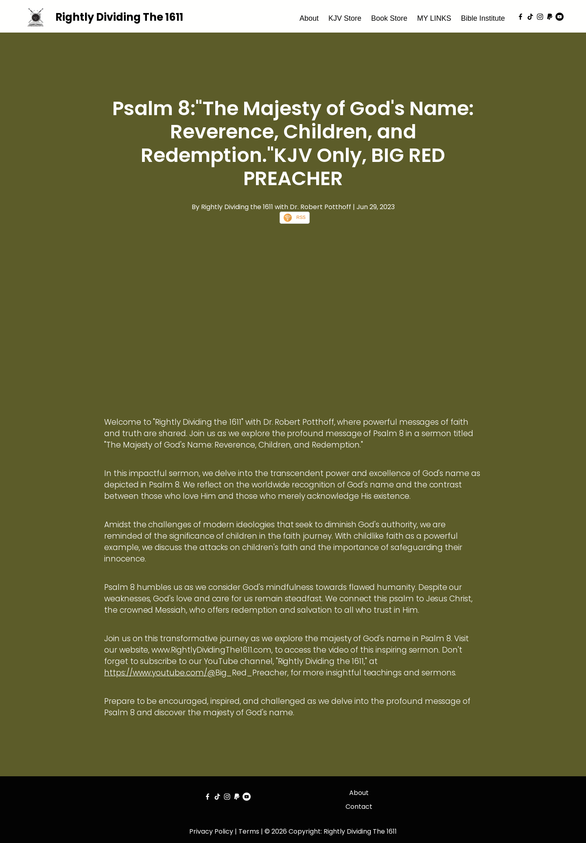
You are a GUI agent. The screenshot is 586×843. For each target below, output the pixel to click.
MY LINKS (434, 18)
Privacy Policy (211, 831)
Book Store (389, 18)
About (309, 18)
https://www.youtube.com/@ (159, 672)
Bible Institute (483, 18)
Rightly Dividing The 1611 (119, 17)
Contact (358, 806)
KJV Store (344, 18)
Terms (248, 831)
